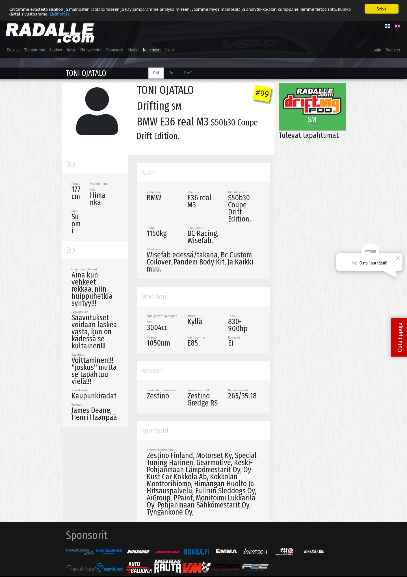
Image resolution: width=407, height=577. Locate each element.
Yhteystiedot (91, 50)
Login (376, 50)
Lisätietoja (60, 14)
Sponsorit (114, 50)
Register (393, 50)
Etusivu (13, 50)
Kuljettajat (152, 50)
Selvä (381, 9)
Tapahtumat (34, 50)
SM (156, 73)
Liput (169, 50)
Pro (171, 73)
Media (132, 50)
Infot (71, 50)
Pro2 (188, 73)
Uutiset (56, 50)
